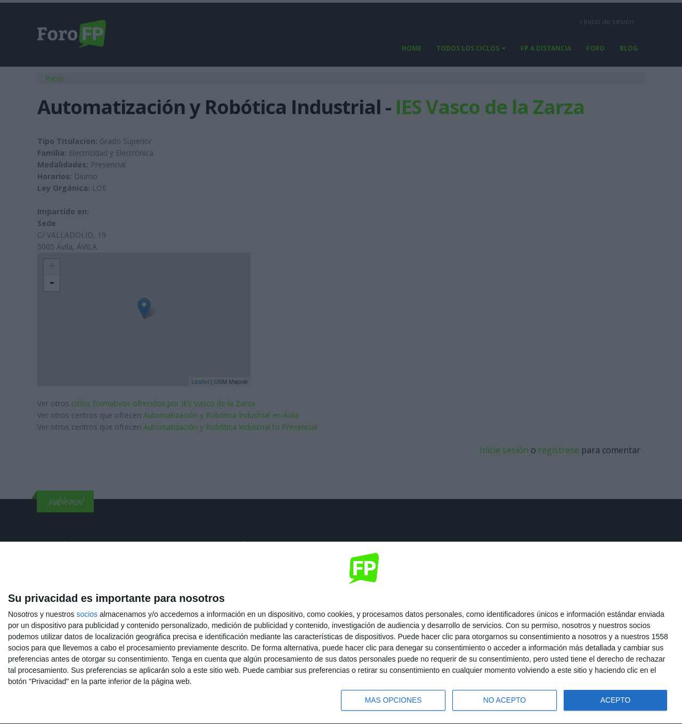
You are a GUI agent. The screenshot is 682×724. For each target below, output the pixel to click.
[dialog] (341, 633)
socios (87, 613)
